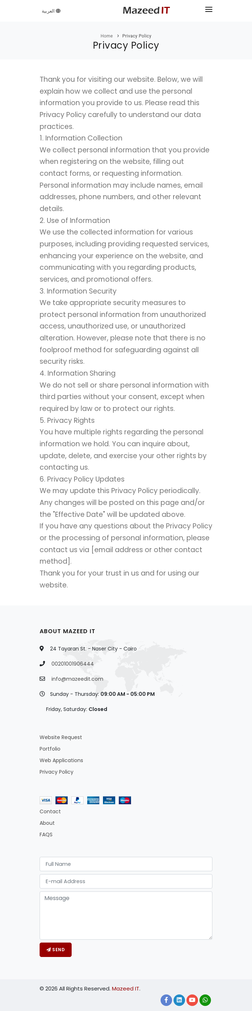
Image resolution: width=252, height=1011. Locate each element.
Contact (50, 811)
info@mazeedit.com (77, 679)
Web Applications (61, 760)
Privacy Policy (137, 36)
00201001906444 (72, 663)
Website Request (61, 737)
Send (55, 950)
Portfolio (50, 748)
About (47, 823)
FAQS (46, 834)
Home (106, 36)
